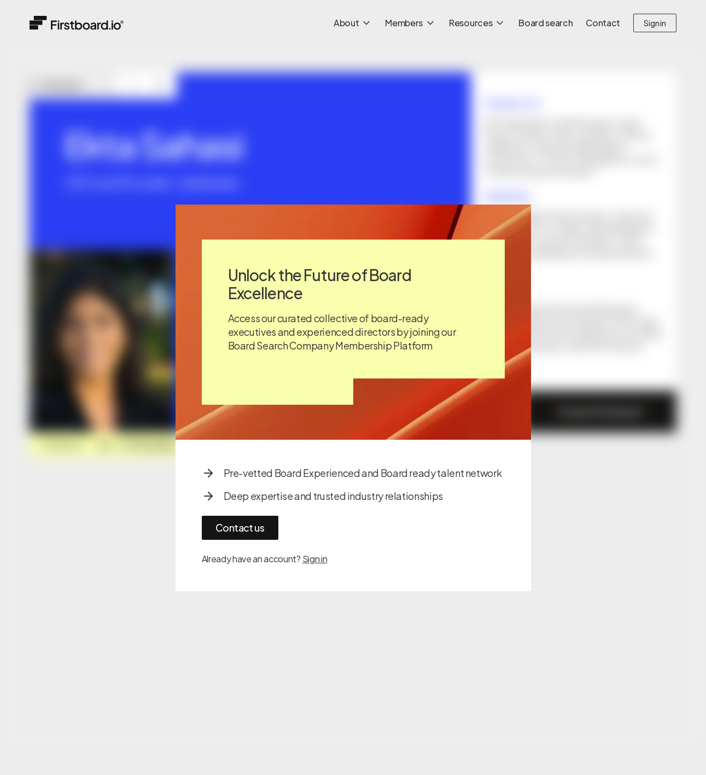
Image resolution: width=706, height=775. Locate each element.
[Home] (77, 23)
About (353, 22)
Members (410, 22)
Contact (603, 22)
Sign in (655, 23)
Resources (477, 22)
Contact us (240, 527)
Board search (545, 22)
